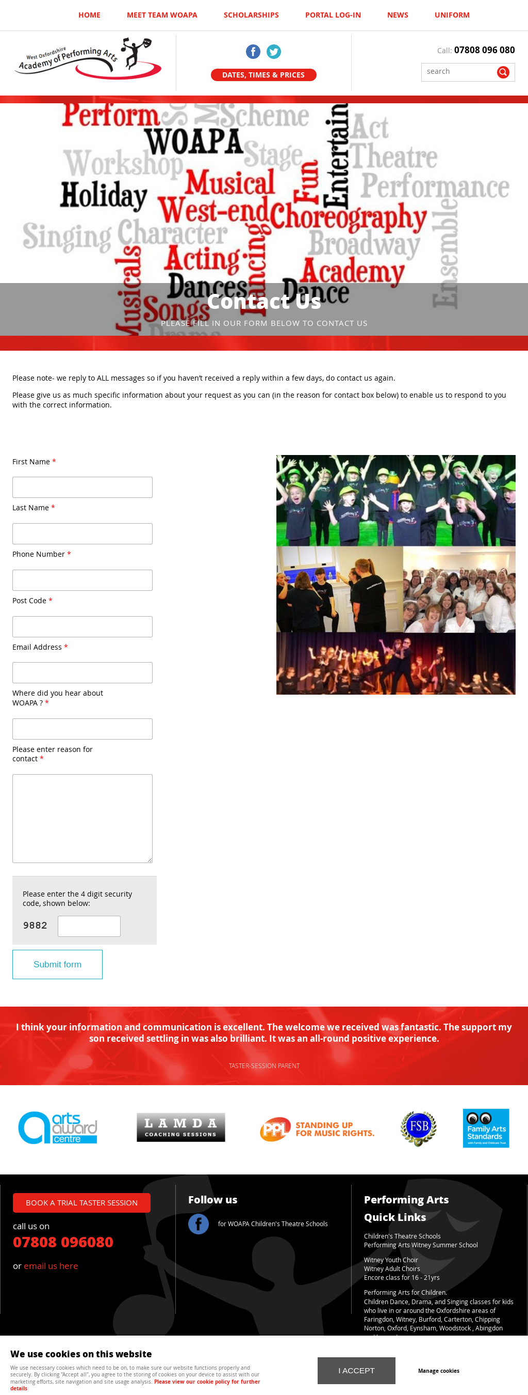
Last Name (33, 508)
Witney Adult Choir (390, 1269)
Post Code (32, 601)
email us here (51, 1266)
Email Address (40, 647)
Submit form (57, 964)
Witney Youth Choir (391, 1260)
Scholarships (251, 15)
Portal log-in (333, 15)
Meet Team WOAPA (162, 15)
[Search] (460, 71)
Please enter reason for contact (52, 754)
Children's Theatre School (401, 1236)
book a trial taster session (82, 1202)
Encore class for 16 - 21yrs (402, 1277)
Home (89, 15)
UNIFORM (452, 15)
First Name (34, 462)
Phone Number (41, 554)
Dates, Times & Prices (263, 75)
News (397, 15)
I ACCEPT (356, 1365)
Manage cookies (448, 1366)
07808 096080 (63, 1241)
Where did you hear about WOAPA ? (57, 698)
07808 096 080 (484, 50)
